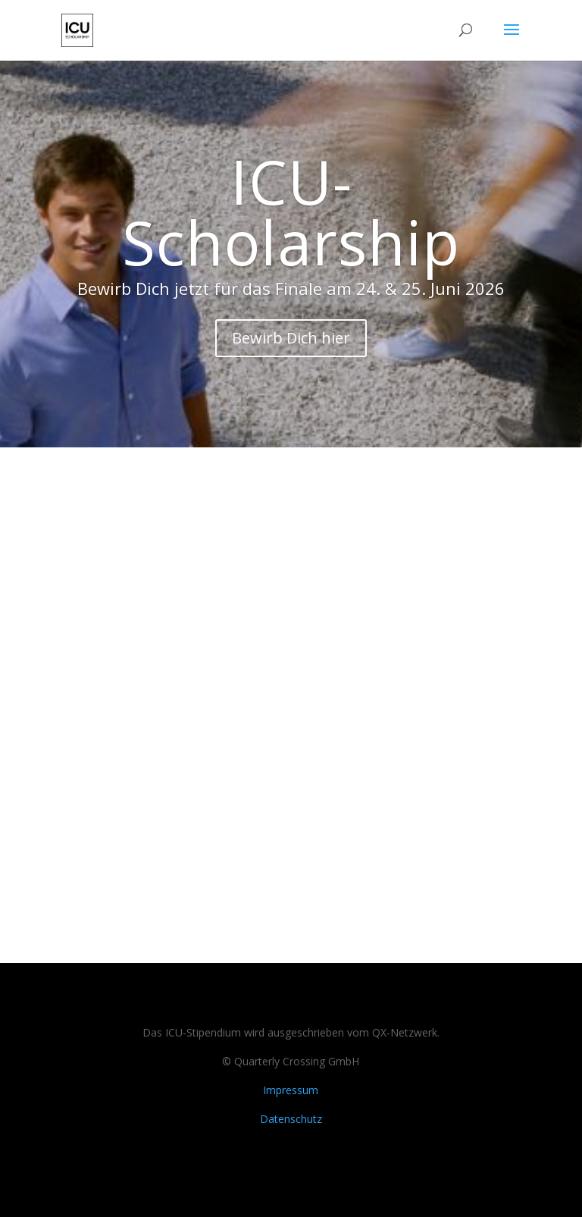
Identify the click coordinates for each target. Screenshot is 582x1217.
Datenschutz (291, 1119)
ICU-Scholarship (291, 211)
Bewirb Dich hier (291, 338)
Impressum (290, 1090)
